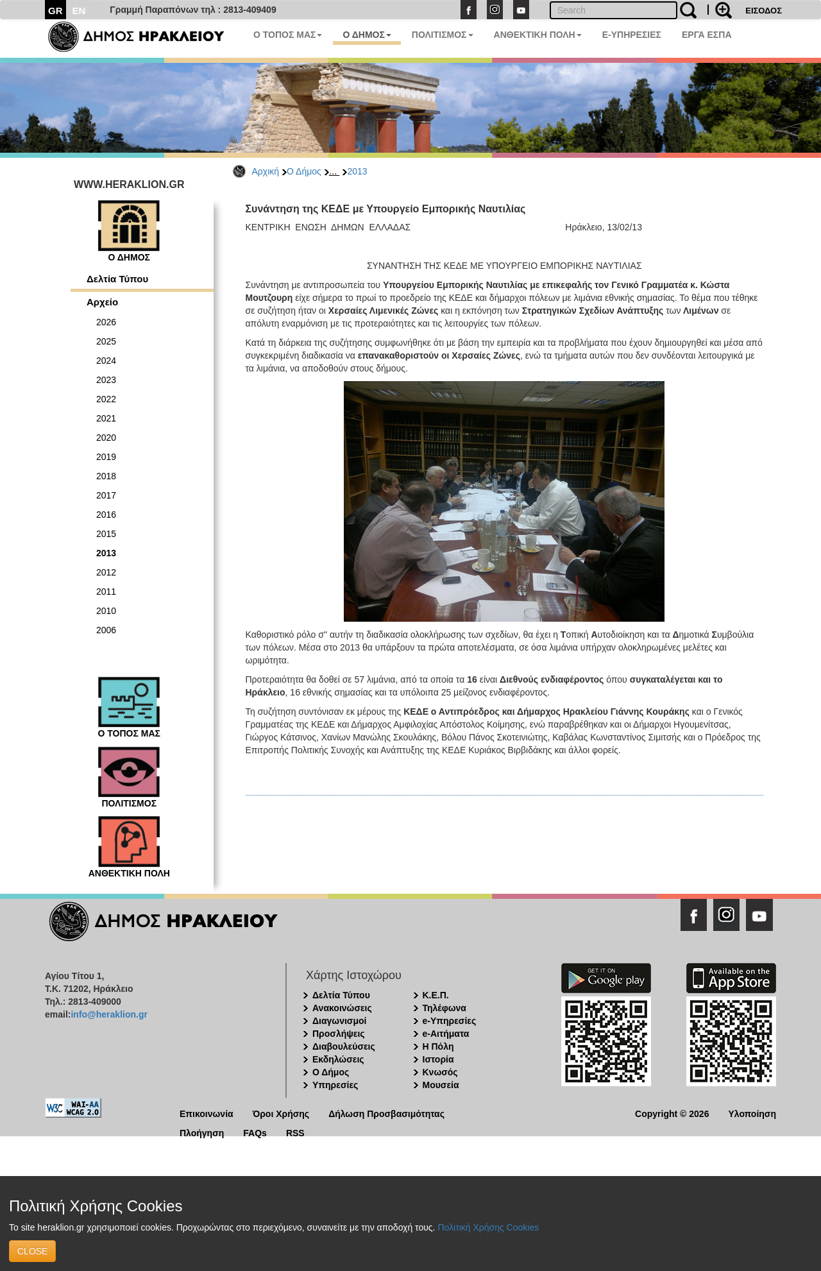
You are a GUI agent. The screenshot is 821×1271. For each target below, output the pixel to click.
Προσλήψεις (338, 1033)
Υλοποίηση (752, 1113)
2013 (357, 171)
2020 (106, 437)
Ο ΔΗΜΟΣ (367, 35)
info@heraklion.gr (109, 1014)
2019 (106, 457)
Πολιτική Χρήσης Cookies (488, 1227)
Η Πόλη (438, 1046)
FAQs (255, 1132)
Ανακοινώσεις (342, 1008)
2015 (106, 534)
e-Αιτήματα (446, 1033)
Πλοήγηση (202, 1132)
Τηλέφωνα (444, 1008)
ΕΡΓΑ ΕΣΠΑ (707, 35)
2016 (106, 514)
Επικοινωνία (206, 1113)
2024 (106, 360)
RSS (295, 1132)
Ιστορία (438, 1059)
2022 (106, 399)
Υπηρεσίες (335, 1085)
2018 (106, 476)
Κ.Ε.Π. (436, 995)
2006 (106, 630)
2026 (106, 322)
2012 (106, 572)
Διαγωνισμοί (339, 1021)
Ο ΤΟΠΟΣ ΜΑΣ (287, 35)
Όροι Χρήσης (281, 1113)
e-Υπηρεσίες (450, 1021)
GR (55, 10)
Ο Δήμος (304, 171)
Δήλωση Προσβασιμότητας (386, 1113)
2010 (106, 611)
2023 (106, 380)
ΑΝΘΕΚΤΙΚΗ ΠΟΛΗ (538, 35)
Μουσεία (441, 1085)
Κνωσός (440, 1072)
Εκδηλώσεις (338, 1059)
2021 (106, 418)
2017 (106, 495)
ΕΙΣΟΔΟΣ (763, 10)
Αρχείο (102, 301)
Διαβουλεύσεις (343, 1046)
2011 (106, 591)
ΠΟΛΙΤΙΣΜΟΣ (442, 35)
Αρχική (266, 171)
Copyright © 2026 (672, 1113)
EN (79, 10)
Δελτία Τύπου (117, 278)
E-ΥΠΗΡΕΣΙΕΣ (631, 35)
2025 (106, 341)
